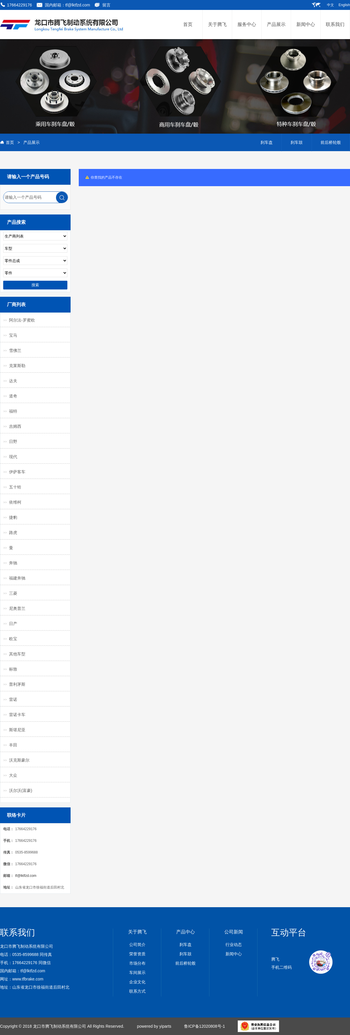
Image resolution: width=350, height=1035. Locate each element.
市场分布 (137, 963)
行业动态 (233, 944)
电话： (8, 829)
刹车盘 (266, 142)
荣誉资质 (137, 954)
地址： (8, 887)
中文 (330, 5)
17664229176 (19, 5)
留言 (106, 5)
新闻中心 (233, 954)
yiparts (165, 1026)
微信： (8, 864)
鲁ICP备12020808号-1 (204, 1026)
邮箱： (8, 876)
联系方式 (137, 991)
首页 (10, 142)
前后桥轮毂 (331, 142)
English (344, 5)
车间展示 (137, 972)
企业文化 (137, 982)
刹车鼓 (296, 142)
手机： (8, 841)
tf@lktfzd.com (25, 876)
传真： (8, 852)
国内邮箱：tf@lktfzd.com (67, 5)
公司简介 (137, 944)
